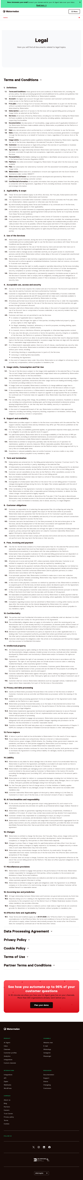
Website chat (48, 1042)
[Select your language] (41, 1173)
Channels (7, 1049)
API (5, 1078)
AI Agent (7, 1042)
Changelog (47, 1085)
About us (7, 1100)
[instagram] (39, 1147)
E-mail (45, 1046)
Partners (7, 1107)
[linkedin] (44, 1147)
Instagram (46, 1053)
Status (45, 1081)
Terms (6, 1120)
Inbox (6, 1046)
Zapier (6, 1081)
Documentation (48, 1075)
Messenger (47, 1056)
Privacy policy (9, 1117)
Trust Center (8, 1113)
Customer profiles (10, 1053)
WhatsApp (47, 1049)
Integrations (8, 1059)
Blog (5, 1103)
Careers (6, 1110)
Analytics (7, 1056)
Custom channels (10, 1063)
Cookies (6, 1124)
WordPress (8, 1088)
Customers (47, 1088)
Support (46, 1078)
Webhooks (7, 1085)
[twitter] (33, 1147)
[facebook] (49, 1147)
